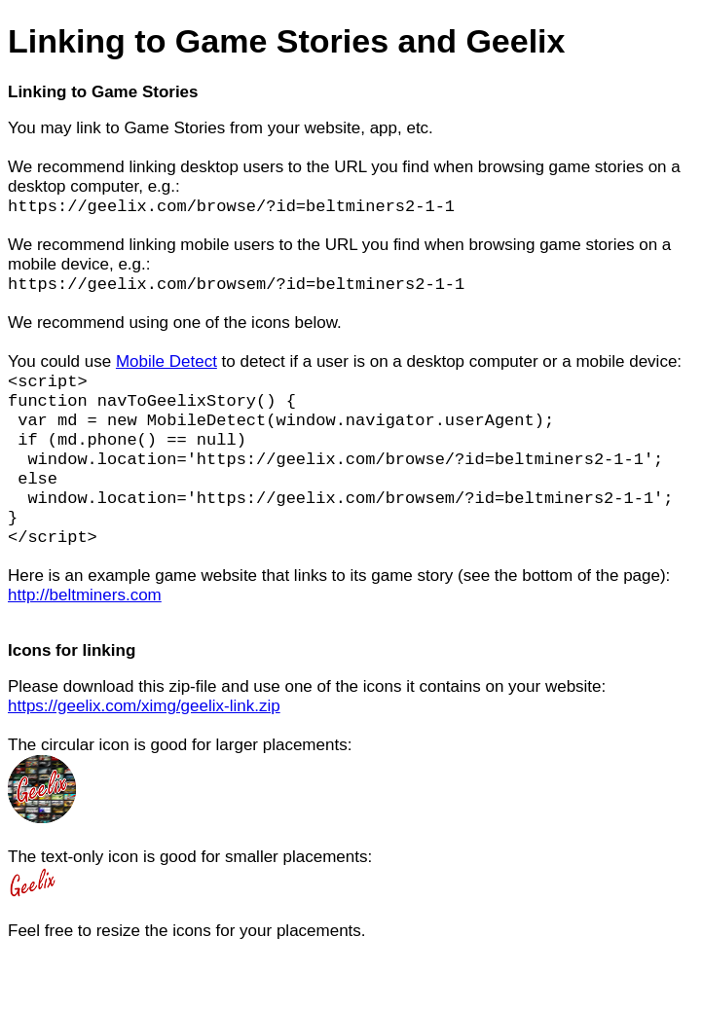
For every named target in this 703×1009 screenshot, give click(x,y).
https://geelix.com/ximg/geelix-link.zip (144, 738)
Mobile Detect (166, 367)
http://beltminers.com (85, 627)
